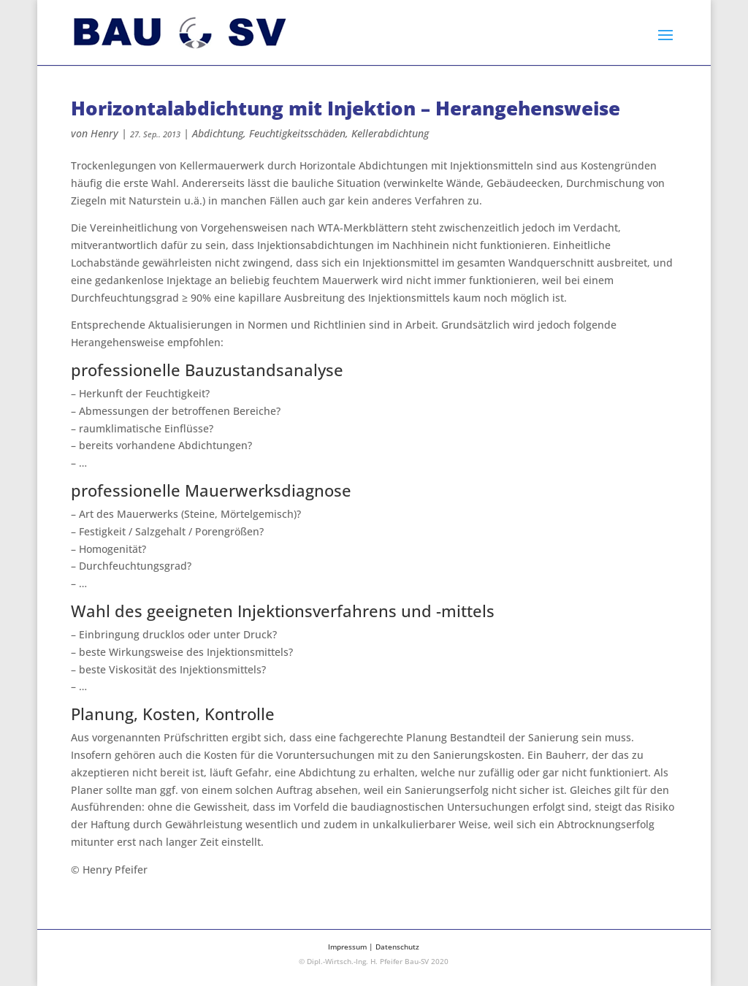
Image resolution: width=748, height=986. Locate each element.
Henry (104, 133)
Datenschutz (397, 946)
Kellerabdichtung (390, 133)
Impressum (347, 946)
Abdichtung (217, 133)
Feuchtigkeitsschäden (297, 133)
